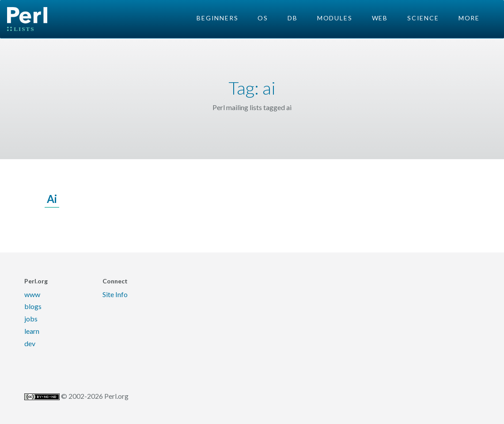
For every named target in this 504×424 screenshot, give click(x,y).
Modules (334, 18)
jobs (31, 318)
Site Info (115, 294)
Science (423, 18)
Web (380, 18)
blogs (33, 306)
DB (293, 18)
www (32, 294)
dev (29, 343)
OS (263, 18)
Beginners (217, 18)
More (469, 18)
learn (31, 331)
